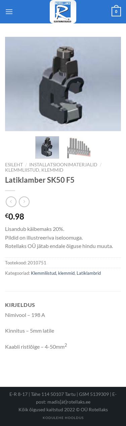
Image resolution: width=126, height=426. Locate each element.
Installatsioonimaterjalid (63, 164)
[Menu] (9, 11)
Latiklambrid (89, 273)
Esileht (14, 164)
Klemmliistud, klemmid (34, 170)
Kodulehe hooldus (63, 418)
